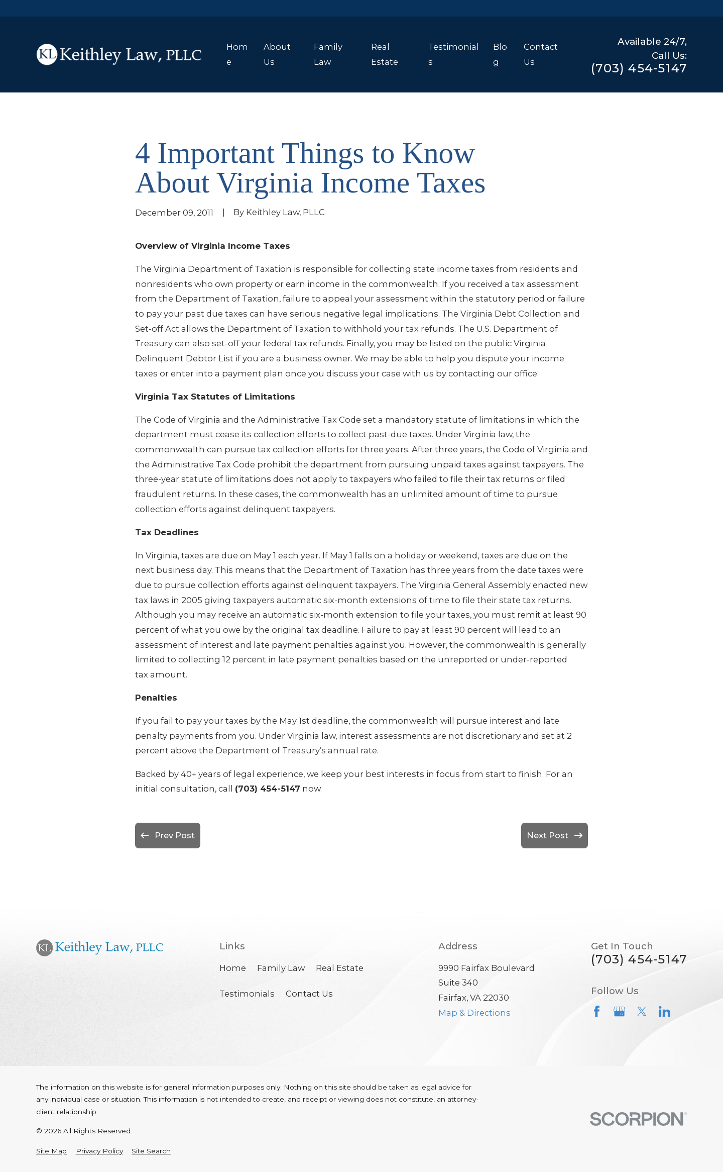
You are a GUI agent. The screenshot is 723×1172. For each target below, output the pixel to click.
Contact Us (309, 994)
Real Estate (340, 968)
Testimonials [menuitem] (453, 54)
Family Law (281, 968)
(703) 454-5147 (639, 68)
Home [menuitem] (237, 54)
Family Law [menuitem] (328, 54)
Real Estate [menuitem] (384, 54)
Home (232, 968)
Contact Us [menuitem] (541, 54)
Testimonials (247, 994)
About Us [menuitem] (277, 54)
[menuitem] (51, 1151)
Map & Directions (474, 1013)
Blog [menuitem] (500, 54)
